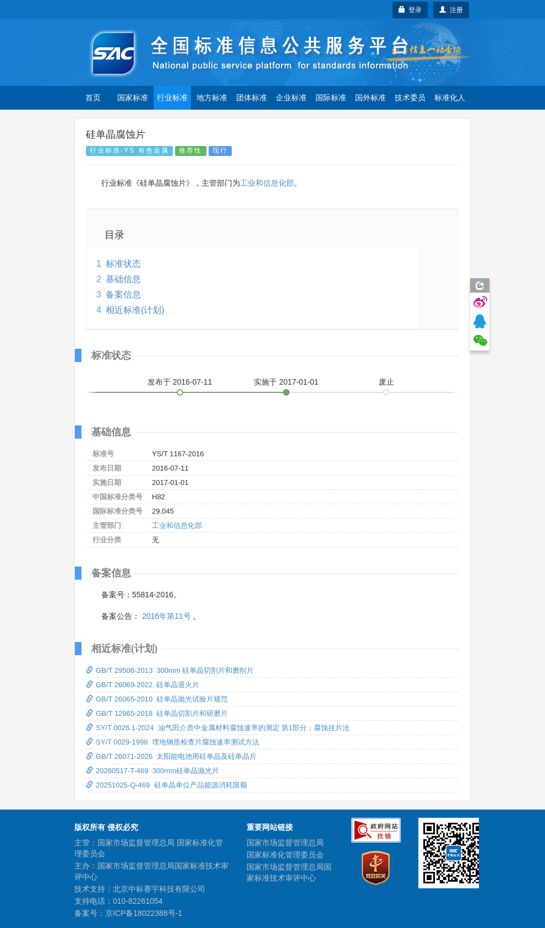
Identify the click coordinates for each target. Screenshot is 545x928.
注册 (451, 10)
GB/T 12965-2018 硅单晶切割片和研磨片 (157, 713)
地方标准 (212, 97)
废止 (386, 381)
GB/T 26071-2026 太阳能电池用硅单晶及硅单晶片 (171, 756)
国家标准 (132, 97)
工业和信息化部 (267, 183)
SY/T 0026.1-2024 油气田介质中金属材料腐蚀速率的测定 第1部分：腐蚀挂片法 (218, 728)
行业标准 (172, 97)
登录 (410, 10)
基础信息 (123, 279)
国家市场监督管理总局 (285, 842)
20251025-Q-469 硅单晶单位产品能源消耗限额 (166, 785)
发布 (180, 381)
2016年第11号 (166, 616)
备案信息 (123, 294)
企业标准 (291, 97)
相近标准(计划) (135, 310)
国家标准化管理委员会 (285, 854)
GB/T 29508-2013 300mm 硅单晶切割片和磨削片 (170, 670)
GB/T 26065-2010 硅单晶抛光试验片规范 (157, 699)
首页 (93, 97)
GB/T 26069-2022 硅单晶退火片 (142, 685)
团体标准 (251, 97)
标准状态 (123, 263)
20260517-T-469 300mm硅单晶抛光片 (152, 771)
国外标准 (370, 97)
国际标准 (330, 97)
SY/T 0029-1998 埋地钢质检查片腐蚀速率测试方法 (172, 742)
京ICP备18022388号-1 (143, 913)
